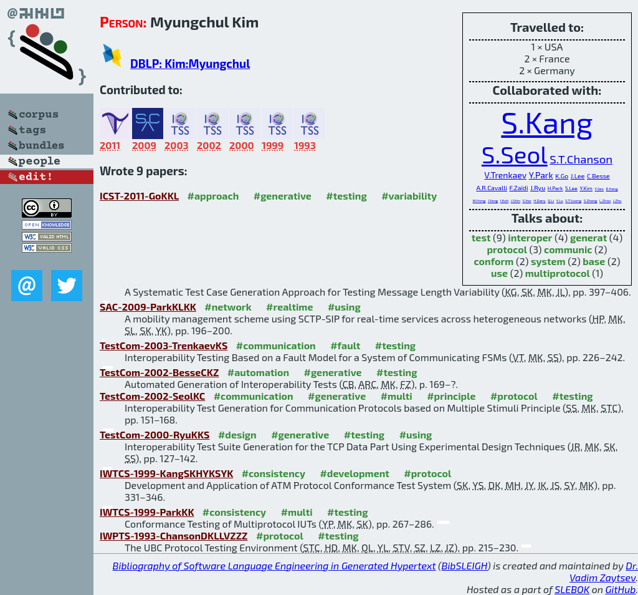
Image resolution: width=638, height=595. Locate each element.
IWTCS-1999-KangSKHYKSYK (166, 473)
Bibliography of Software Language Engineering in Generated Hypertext (274, 565)
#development (354, 473)
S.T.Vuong (573, 200)
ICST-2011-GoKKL (139, 195)
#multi (396, 396)
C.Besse (598, 176)
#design (237, 434)
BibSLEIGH (464, 565)
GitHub (621, 589)
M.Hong (478, 200)
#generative (283, 195)
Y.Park (541, 175)
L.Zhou (605, 200)
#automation (258, 372)
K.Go (561, 176)
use (499, 273)
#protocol (514, 396)
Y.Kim (586, 188)
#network (227, 306)
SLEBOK (572, 589)
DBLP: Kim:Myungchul (190, 63)
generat (588, 237)
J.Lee (578, 176)
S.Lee (571, 188)
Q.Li (551, 200)
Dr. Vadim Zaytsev (603, 571)
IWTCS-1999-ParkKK (147, 512)
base (594, 261)
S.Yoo (527, 200)
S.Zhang (591, 200)
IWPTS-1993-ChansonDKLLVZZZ (174, 535)
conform (494, 261)
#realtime (289, 306)
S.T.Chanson (581, 159)
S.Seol (515, 154)
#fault (345, 345)
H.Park (555, 188)
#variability (409, 195)
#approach (213, 195)
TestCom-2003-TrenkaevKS (163, 345)
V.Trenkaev (505, 175)
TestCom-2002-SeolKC (152, 396)
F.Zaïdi (519, 187)
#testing (346, 195)
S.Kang (547, 122)
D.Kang (612, 188)
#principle (451, 396)
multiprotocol (557, 273)
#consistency (273, 473)
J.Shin (515, 200)
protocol (506, 249)
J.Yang (493, 200)
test (481, 237)
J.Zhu (617, 200)
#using (344, 306)
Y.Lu (559, 200)
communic (568, 249)
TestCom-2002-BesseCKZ (159, 372)
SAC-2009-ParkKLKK (148, 306)
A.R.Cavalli (491, 187)
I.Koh (504, 200)
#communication (276, 345)
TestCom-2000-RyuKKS (154, 434)
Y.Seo (599, 188)
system (548, 261)
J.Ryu (537, 187)
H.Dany (539, 200)
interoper (530, 237)
